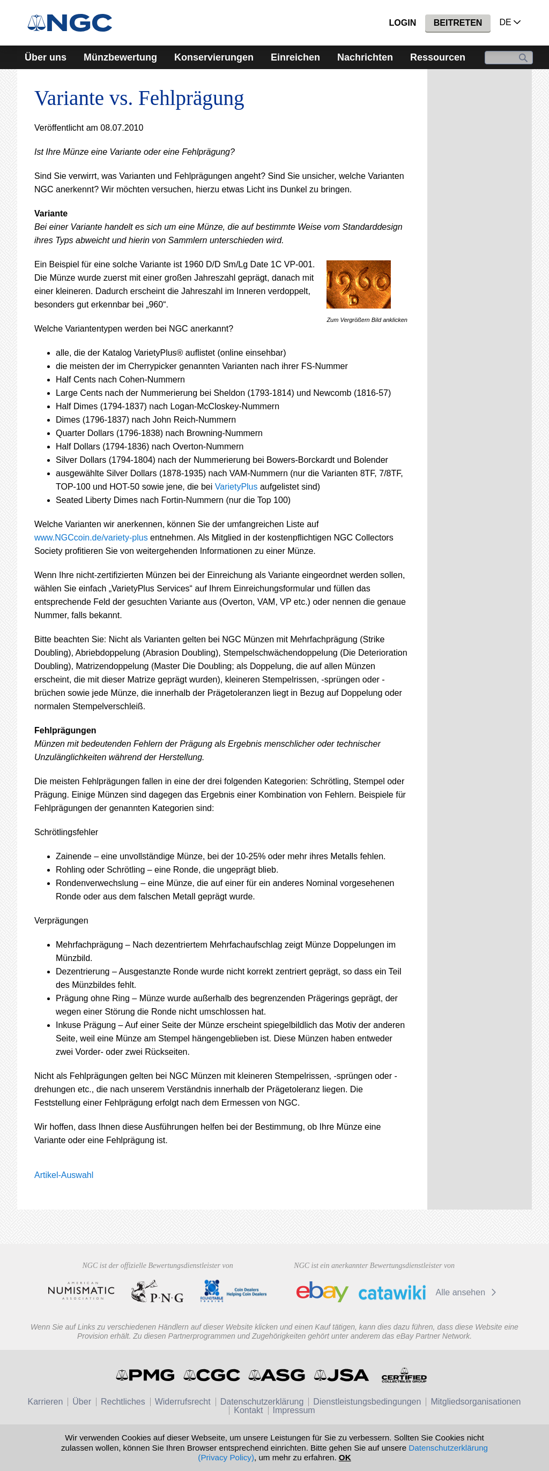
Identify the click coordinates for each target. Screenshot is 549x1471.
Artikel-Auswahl (63, 1175)
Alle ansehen (468, 1292)
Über (81, 1401)
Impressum (294, 1410)
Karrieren (45, 1401)
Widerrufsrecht (183, 1401)
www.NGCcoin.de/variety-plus (91, 537)
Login (403, 22)
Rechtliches (123, 1401)
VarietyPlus (236, 486)
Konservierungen (214, 57)
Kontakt (248, 1410)
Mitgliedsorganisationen (476, 1401)
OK (345, 1457)
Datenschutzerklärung (262, 1401)
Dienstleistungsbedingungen (367, 1401)
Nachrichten (365, 57)
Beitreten (458, 22)
